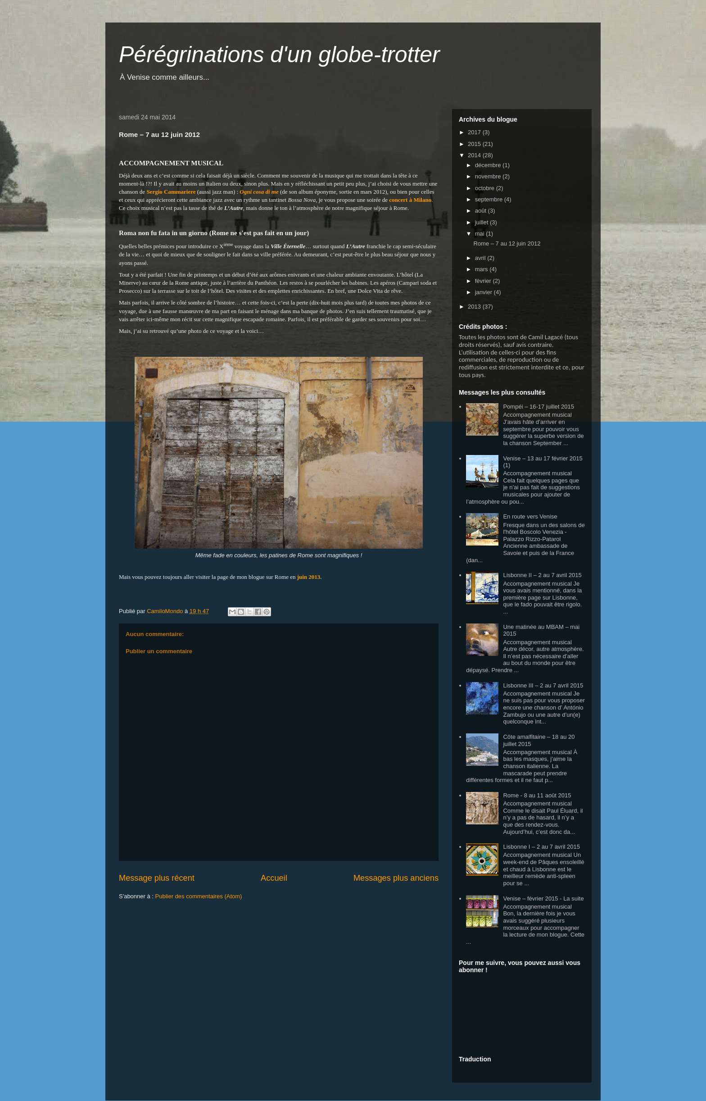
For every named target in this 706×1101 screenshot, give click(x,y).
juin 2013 (309, 576)
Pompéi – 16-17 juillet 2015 (538, 406)
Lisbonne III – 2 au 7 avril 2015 (543, 685)
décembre (488, 165)
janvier (484, 292)
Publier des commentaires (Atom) (198, 896)
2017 (475, 132)
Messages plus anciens (396, 878)
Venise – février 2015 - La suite (543, 898)
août (481, 210)
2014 (475, 155)
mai (480, 233)
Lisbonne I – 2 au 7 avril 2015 (541, 846)
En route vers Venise (530, 516)
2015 (475, 144)
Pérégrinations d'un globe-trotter (279, 54)
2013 (475, 306)
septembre (489, 199)
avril (481, 258)
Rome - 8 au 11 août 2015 (537, 795)
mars (482, 269)
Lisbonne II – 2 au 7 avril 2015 (542, 575)
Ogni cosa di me (259, 191)
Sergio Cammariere (170, 191)
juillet (482, 222)
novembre (488, 176)
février (484, 281)
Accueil (274, 878)
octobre (485, 188)
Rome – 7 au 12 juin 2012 (506, 243)
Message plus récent (157, 878)
